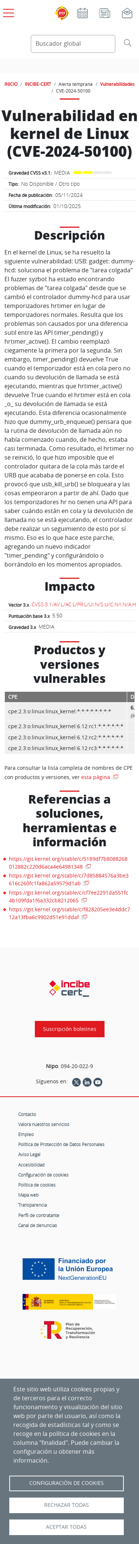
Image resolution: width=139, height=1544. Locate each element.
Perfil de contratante (38, 1215)
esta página (96, 777)
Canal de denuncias (37, 1225)
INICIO (10, 84)
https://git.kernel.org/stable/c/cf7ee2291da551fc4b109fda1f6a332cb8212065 (68, 896)
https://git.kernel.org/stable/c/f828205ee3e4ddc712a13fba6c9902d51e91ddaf (69, 913)
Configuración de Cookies (66, 1483)
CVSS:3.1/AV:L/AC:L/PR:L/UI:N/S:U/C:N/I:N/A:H (84, 604)
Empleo (26, 1134)
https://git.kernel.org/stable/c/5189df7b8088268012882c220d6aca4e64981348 (68, 862)
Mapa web (28, 1195)
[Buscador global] (73, 44)
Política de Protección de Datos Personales (61, 1144)
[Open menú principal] (7, 11)
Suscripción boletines (69, 1029)
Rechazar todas (66, 1505)
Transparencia (32, 1205)
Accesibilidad (31, 1165)
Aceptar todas (66, 1527)
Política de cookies (37, 1185)
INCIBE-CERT (38, 84)
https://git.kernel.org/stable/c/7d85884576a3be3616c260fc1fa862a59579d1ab (69, 879)
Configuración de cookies (43, 1175)
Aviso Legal (29, 1154)
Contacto (27, 1114)
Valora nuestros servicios (43, 1124)
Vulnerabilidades (117, 84)
